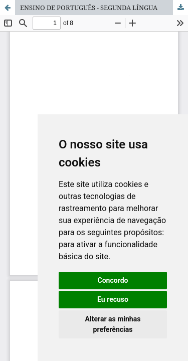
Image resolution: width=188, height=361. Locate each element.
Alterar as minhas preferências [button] (113, 324)
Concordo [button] (113, 280)
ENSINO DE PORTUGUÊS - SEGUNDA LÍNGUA (88, 7)
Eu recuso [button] (112, 299)
